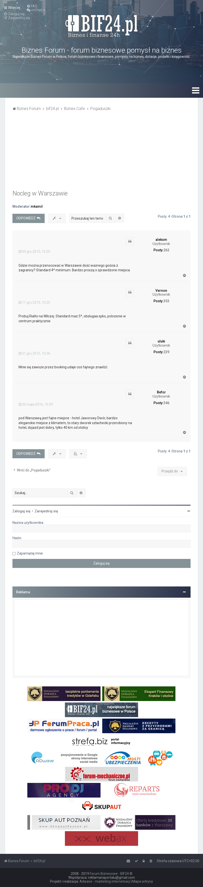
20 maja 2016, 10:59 (36, 404)
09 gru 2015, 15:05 (34, 251)
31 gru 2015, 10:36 (34, 353)
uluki (161, 341)
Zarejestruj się (46, 511)
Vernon (161, 290)
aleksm (161, 240)
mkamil (37, 206)
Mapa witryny (142, 881)
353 (166, 301)
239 (166, 352)
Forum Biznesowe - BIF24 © (111, 874)
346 (166, 403)
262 (166, 250)
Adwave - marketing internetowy (105, 881)
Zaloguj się (21, 511)
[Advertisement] (101, 153)
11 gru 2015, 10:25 (34, 302)
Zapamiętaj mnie (30, 553)
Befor (161, 392)
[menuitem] (32, 6)
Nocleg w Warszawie (40, 193)
